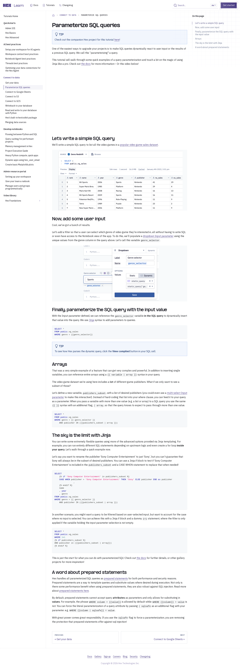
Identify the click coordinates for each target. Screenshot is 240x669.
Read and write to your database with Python (21, 111)
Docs (36, 5)
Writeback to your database (18, 105)
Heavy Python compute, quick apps (21, 155)
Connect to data (11, 77)
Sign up (107, 656)
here (116, 39)
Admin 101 (10, 28)
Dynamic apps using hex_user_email (22, 160)
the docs (86, 63)
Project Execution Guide (16, 150)
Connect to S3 (12, 96)
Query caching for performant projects (19, 140)
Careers (117, 656)
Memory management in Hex (18, 146)
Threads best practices (16, 63)
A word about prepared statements (212, 47)
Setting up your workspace (18, 176)
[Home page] (53, 15)
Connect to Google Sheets (18, 92)
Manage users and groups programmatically (17, 187)
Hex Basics (10, 33)
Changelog (67, 5)
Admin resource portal (15, 171)
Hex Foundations (13, 200)
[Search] (195, 5)
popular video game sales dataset (139, 144)
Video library (10, 195)
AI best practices (12, 44)
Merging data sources (15, 122)
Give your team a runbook (17, 181)
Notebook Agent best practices (20, 58)
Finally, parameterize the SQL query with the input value (214, 33)
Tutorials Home (11, 16)
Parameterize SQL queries (17, 87)
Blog (125, 656)
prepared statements (116, 578)
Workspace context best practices (21, 54)
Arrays (198, 38)
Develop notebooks (13, 129)
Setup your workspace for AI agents (22, 49)
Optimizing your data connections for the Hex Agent (23, 69)
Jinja (91, 320)
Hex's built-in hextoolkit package (21, 117)
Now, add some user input (207, 27)
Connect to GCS (13, 101)
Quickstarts (9, 23)
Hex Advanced (12, 37)
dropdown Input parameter (158, 236)
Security (134, 656)
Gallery (97, 656)
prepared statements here (74, 590)
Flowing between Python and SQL (21, 134)
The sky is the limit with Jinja (208, 43)
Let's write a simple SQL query (209, 23)
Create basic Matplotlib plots (19, 164)
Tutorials (50, 5)
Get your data (12, 82)
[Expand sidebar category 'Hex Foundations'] (39, 200)
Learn (19, 6)
